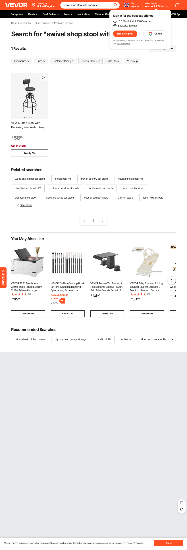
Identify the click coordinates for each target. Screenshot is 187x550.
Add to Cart (28, 313)
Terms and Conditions (154, 40)
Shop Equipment (43, 23)
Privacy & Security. (135, 543)
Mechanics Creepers (63, 23)
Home (14, 23)
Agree (169, 543)
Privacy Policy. (123, 43)
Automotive (25, 23)
